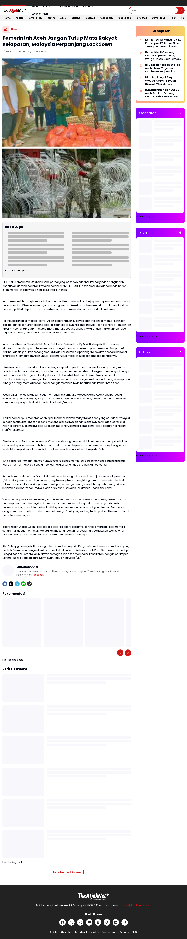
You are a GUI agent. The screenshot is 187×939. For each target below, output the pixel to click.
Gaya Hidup (159, 18)
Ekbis (63, 18)
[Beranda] (5, 29)
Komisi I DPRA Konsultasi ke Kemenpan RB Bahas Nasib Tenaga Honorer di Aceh (163, 43)
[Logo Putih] (93, 895)
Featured (90, 6)
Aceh (35, 6)
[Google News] (98, 922)
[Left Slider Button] (120, 652)
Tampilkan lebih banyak (67, 872)
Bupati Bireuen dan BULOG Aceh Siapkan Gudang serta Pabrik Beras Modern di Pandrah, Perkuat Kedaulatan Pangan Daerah (162, 93)
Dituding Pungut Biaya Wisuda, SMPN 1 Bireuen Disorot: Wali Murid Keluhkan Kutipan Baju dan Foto (162, 81)
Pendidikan (124, 18)
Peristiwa (141, 18)
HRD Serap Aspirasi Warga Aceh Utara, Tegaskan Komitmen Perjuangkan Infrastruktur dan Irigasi (162, 68)
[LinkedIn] (116, 922)
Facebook (38, 574)
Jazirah (48, 6)
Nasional (76, 18)
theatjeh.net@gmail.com (137, 905)
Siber (63, 932)
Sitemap (125, 932)
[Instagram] (80, 922)
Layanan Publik (42, 13)
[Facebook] (4, 583)
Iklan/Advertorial (77, 932)
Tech (173, 18)
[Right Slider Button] (182, 18)
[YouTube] (89, 922)
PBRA (134, 932)
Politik (19, 18)
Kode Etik (94, 932)
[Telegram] (17, 583)
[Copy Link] (29, 583)
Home (7, 18)
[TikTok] (107, 922)
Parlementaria (68, 6)
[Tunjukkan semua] (180, 113)
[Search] (153, 10)
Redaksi (54, 932)
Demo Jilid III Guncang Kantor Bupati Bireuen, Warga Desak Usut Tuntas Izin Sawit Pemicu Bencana (162, 56)
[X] (11, 583)
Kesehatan (106, 18)
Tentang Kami (110, 932)
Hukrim (51, 18)
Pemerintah (35, 18)
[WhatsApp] (23, 583)
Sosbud (90, 18)
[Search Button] (181, 10)
